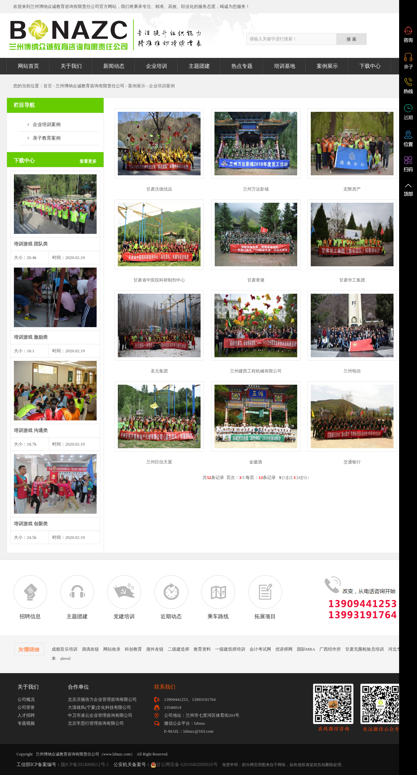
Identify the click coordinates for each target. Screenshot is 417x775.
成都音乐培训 (64, 649)
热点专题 (242, 66)
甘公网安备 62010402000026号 (187, 764)
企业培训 (156, 66)
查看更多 (88, 161)
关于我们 (71, 66)
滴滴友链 (90, 649)
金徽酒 (255, 461)
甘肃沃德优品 (159, 189)
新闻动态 (113, 66)
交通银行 (352, 461)
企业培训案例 (162, 85)
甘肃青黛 (255, 280)
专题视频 (26, 723)
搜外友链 (154, 649)
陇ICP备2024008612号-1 (85, 764)
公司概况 (26, 699)
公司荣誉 (26, 707)
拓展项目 (265, 597)
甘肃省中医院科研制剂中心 (159, 280)
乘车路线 (218, 597)
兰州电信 (352, 370)
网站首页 (28, 66)
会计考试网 (260, 649)
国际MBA (306, 649)
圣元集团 (159, 370)
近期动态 (171, 597)
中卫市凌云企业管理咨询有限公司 (100, 715)
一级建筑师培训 (230, 649)
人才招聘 (26, 715)
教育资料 (202, 649)
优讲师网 (284, 649)
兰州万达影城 (256, 189)
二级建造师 (178, 649)
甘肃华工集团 (352, 280)
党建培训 (124, 597)
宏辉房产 (352, 189)
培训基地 (284, 66)
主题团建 (199, 66)
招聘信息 (30, 597)
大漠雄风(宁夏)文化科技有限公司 (99, 707)
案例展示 (327, 66)
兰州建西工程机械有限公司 (256, 370)
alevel (65, 658)
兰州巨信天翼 (159, 461)
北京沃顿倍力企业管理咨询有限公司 (102, 699)
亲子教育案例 (40, 138)
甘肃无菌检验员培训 (364, 649)
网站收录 (111, 649)
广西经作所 (330, 649)
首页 (47, 85)
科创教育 (133, 649)
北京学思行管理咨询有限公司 (96, 723)
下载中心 (370, 66)
